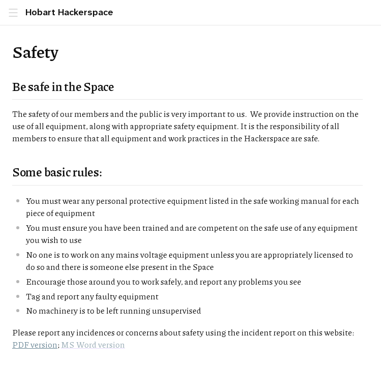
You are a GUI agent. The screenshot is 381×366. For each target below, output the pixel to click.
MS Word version (93, 344)
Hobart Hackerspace (69, 12)
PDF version (34, 344)
